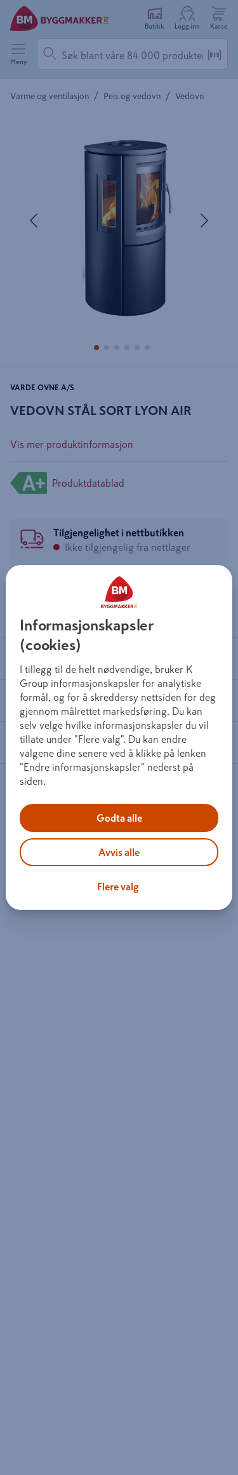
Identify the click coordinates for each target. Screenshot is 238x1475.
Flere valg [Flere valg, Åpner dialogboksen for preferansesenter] (118, 886)
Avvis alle (119, 852)
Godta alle (119, 818)
